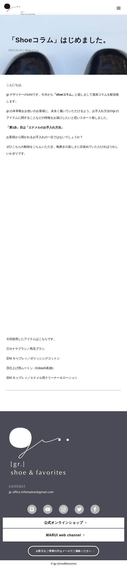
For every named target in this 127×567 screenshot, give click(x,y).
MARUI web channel (63, 535)
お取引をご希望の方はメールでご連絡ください (63, 551)
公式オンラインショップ (63, 522)
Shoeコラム (32, 50)
